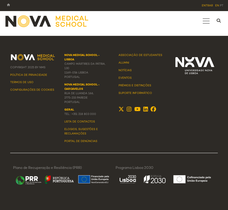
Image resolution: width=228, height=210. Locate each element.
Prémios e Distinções (135, 85)
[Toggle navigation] (206, 21)
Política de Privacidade (28, 75)
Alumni (124, 63)
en (217, 5)
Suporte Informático (135, 93)
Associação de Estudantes (140, 55)
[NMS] (47, 21)
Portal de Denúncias (80, 141)
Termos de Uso (21, 82)
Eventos (125, 78)
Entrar (207, 5)
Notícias (125, 70)
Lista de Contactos (79, 121)
